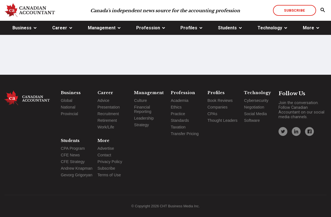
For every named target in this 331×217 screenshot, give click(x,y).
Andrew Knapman (76, 168)
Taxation (178, 127)
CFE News (70, 155)
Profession (148, 27)
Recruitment (108, 114)
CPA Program (73, 148)
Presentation (109, 107)
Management (101, 27)
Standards (180, 120)
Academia (179, 100)
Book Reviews (220, 100)
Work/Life (106, 127)
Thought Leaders (222, 120)
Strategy (141, 125)
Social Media (255, 114)
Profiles (188, 27)
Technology (270, 27)
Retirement (107, 120)
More (308, 27)
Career (59, 27)
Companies (217, 107)
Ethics (176, 107)
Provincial (69, 114)
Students (227, 27)
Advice (103, 100)
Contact (104, 155)
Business (21, 27)
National (68, 107)
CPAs (212, 114)
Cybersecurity (256, 100)
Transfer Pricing (185, 133)
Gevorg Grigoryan (76, 175)
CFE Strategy (73, 161)
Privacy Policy (110, 161)
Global (66, 100)
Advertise (106, 148)
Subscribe (294, 10)
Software (252, 120)
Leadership (144, 118)
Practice (178, 114)
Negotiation (254, 107)
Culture (140, 100)
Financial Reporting (142, 109)
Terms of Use (109, 175)
